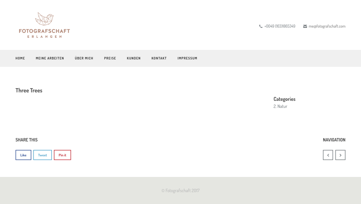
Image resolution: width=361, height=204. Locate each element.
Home (20, 58)
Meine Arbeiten (50, 58)
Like (23, 155)
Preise (110, 58)
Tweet (42, 155)
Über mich (84, 58)
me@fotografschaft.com (327, 26)
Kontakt (159, 58)
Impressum (187, 58)
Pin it (62, 155)
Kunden (134, 58)
